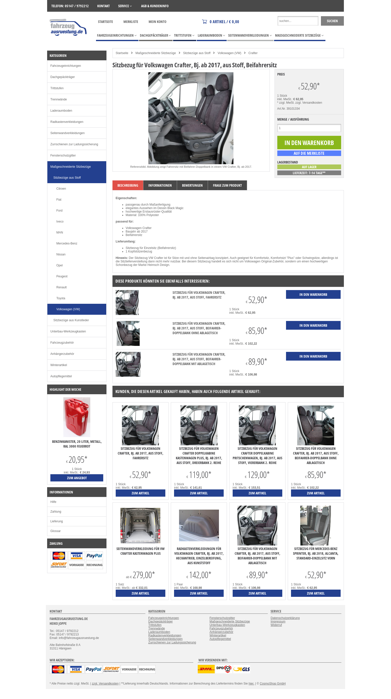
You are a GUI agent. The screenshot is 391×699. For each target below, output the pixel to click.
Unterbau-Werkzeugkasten (68, 331)
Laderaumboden (61, 110)
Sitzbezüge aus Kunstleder (71, 320)
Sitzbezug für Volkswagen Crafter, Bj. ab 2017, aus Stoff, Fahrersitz (199, 295)
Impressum (278, 621)
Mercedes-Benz (66, 243)
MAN (59, 232)
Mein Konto (157, 21)
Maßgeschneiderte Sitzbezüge (155, 53)
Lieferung (56, 521)
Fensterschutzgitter (63, 155)
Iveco (60, 221)
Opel (59, 265)
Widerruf (276, 625)
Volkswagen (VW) (229, 53)
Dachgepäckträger (62, 77)
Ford (59, 210)
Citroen (61, 188)
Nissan (61, 254)
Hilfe (53, 502)
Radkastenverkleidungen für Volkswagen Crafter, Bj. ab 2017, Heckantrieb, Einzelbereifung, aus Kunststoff (199, 555)
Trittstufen (57, 88)
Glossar (55, 531)
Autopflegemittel (61, 376)
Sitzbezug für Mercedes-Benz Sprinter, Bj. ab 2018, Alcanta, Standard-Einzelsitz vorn (315, 553)
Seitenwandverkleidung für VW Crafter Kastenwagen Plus (140, 551)
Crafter (253, 53)
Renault (61, 287)
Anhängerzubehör (62, 354)
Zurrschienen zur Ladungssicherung (74, 144)
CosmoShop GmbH (273, 683)
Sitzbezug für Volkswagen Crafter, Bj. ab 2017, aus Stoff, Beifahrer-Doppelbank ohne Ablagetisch (199, 328)
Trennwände (58, 99)
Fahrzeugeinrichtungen (65, 66)
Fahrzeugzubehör (62, 342)
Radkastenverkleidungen (66, 122)
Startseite (105, 21)
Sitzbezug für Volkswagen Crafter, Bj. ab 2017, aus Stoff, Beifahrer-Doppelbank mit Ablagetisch (199, 359)
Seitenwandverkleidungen (67, 133)
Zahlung (55, 511)
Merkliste (130, 21)
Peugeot (62, 276)
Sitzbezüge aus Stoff (196, 53)
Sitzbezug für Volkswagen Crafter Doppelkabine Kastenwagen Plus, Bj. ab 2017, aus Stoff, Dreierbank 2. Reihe (199, 455)
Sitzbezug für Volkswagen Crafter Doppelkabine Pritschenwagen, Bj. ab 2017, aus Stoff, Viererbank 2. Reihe (257, 455)
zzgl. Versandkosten (308, 102)
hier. (251, 683)
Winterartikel (58, 365)
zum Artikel (140, 493)
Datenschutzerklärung (285, 618)
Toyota (60, 298)
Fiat (58, 199)
